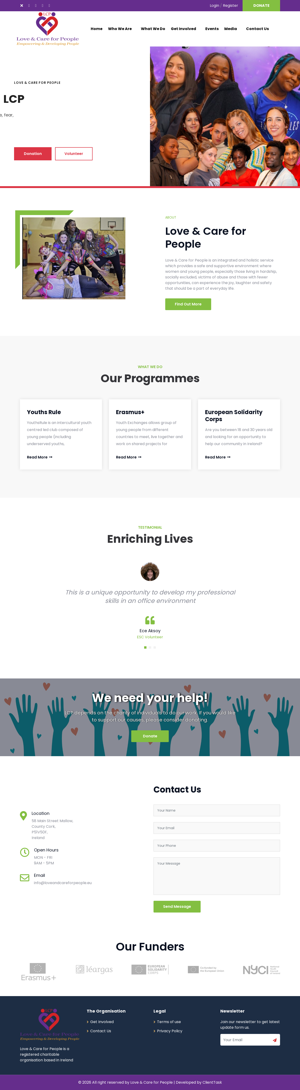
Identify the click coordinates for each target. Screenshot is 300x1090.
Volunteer (73, 153)
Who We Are (120, 28)
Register (230, 5)
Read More (40, 457)
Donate (150, 736)
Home (96, 28)
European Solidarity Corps (233, 415)
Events (212, 28)
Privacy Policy (169, 1031)
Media (230, 28)
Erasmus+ (130, 412)
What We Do (153, 28)
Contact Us (257, 28)
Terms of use (169, 1022)
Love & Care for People (152, 1082)
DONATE (261, 5)
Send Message (177, 906)
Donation (33, 153)
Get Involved (183, 28)
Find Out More (188, 304)
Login (214, 5)
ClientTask (212, 1082)
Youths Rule (44, 412)
